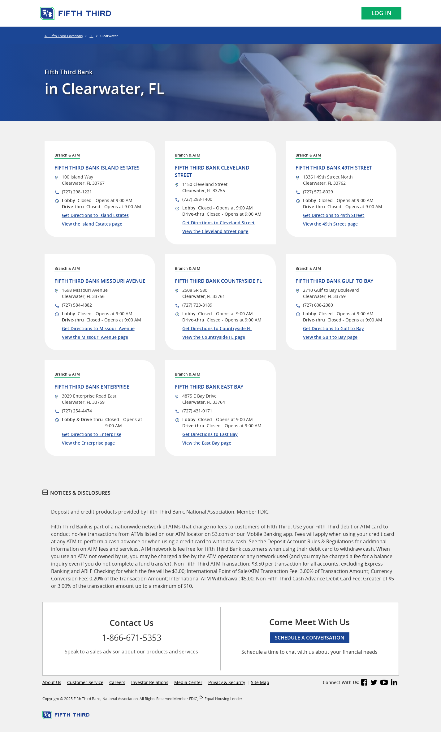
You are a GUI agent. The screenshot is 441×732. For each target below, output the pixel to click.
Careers (117, 682)
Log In (381, 13)
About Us (51, 682)
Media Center (188, 682)
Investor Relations (149, 682)
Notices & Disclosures (80, 492)
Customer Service (85, 682)
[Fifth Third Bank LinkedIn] (394, 683)
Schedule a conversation (309, 637)
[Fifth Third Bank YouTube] (384, 683)
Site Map (260, 682)
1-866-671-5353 (131, 637)
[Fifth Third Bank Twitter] (374, 683)
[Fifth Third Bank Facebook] (364, 683)
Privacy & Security (226, 682)
